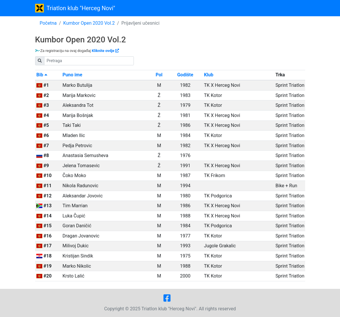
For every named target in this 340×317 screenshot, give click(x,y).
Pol (159, 75)
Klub (208, 75)
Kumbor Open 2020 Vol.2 (89, 23)
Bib (41, 75)
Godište (185, 75)
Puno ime (72, 75)
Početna (48, 23)
